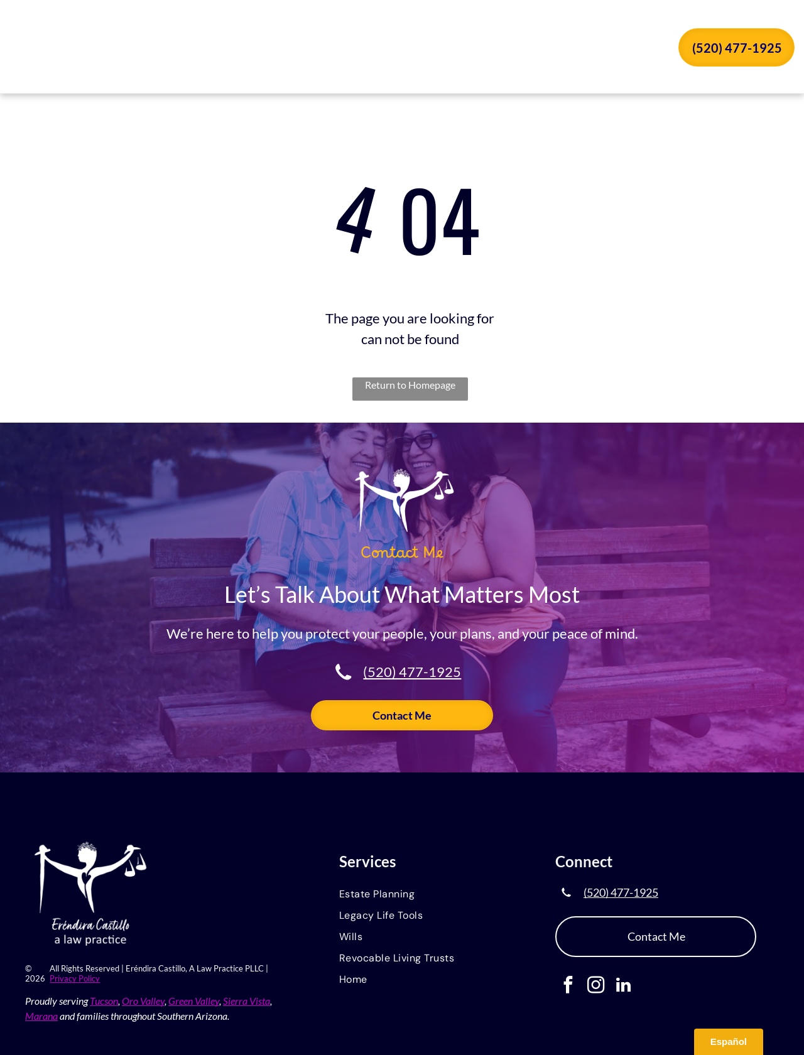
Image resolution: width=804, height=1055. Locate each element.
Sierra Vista (246, 1001)
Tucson (104, 1001)
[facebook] (568, 986)
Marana (41, 1016)
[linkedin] (623, 986)
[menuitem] (327, 49)
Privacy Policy (75, 978)
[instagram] (596, 986)
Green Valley (193, 1001)
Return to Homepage (410, 385)
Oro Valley (143, 1001)
